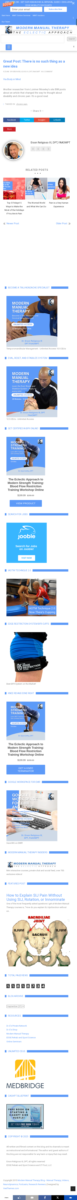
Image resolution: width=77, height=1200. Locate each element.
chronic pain (21, 104)
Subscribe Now (55, 9)
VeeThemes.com (11, 1188)
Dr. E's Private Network (16, 1026)
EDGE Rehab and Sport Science (21, 1037)
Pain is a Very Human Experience (58, 205)
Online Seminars (13, 1041)
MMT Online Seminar (21, 15)
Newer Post (13, 223)
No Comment (47, 72)
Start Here (6, 15)
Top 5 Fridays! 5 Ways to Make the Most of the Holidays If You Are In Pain (14, 208)
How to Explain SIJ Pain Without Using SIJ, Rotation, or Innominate (35, 897)
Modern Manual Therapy (17, 1033)
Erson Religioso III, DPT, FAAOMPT (26, 72)
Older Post (61, 223)
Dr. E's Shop (11, 1029)
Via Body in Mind (12, 79)
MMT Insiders (38, 15)
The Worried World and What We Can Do (36, 205)
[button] (38, 6)
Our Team (6, 22)
